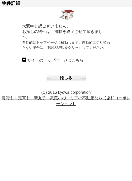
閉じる (66, 80)
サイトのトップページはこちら (55, 60)
